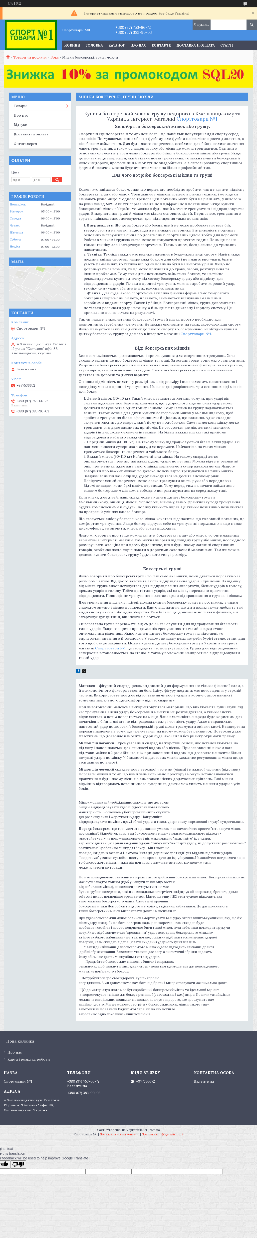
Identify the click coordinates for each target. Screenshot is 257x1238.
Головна (94, 45)
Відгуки (20, 124)
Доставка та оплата (31, 134)
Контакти (161, 45)
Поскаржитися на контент (119, 1134)
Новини (72, 45)
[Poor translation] (18, 1164)
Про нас (138, 45)
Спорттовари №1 (197, 119)
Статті (226, 45)
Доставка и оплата (196, 45)
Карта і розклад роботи (28, 1059)
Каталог (116, 45)
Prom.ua (154, 1130)
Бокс (54, 57)
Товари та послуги (30, 57)
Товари (20, 106)
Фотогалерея (25, 143)
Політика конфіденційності (162, 1134)
